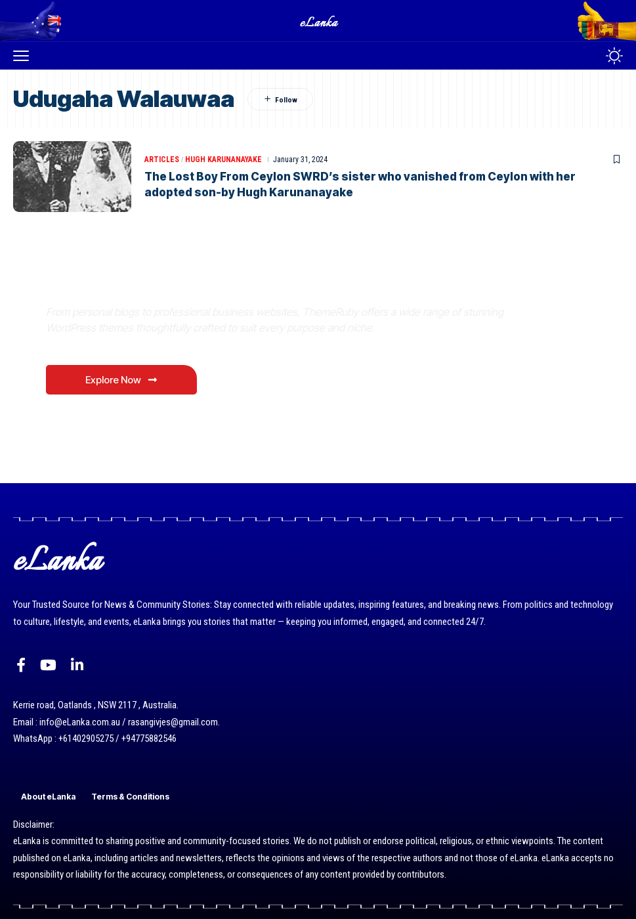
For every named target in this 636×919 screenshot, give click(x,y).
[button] (24, 56)
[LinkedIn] (77, 665)
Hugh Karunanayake (223, 159)
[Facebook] (21, 665)
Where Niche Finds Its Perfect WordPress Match (229, 280)
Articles (161, 159)
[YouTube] (48, 665)
